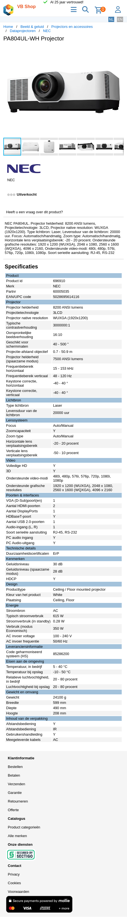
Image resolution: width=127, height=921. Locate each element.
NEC (47, 31)
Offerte (13, 810)
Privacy (14, 874)
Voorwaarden (18, 892)
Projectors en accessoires (72, 27)
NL (111, 19)
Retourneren (18, 801)
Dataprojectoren (23, 31)
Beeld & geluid (32, 27)
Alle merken (17, 836)
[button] (118, 51)
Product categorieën (24, 827)
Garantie (15, 793)
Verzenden (16, 784)
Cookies (14, 883)
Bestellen (15, 767)
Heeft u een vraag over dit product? (34, 212)
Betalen (14, 775)
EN (120, 19)
